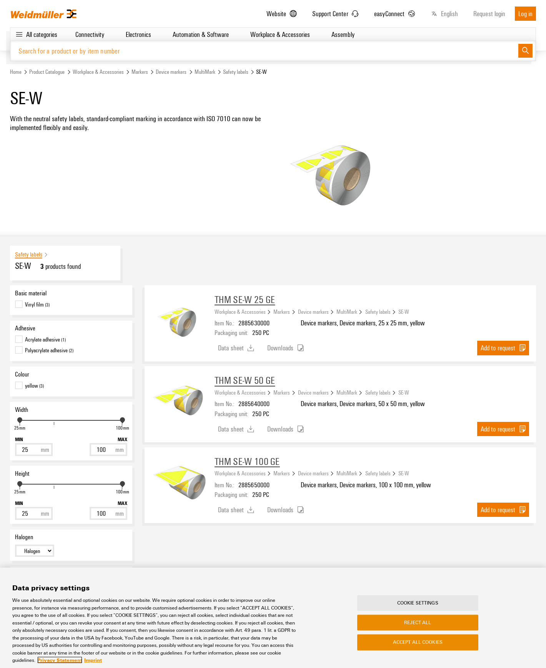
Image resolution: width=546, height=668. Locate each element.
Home (16, 71)
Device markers (171, 71)
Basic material (31, 293)
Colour (22, 374)
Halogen (24, 537)
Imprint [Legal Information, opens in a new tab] (93, 659)
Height (22, 473)
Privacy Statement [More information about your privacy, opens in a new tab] (59, 659)
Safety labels (235, 71)
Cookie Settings (417, 603)
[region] (273, 618)
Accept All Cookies (418, 642)
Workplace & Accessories (98, 71)
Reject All (417, 623)
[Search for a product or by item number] (264, 51)
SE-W (403, 311)
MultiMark (205, 71)
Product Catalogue (47, 71)
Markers (140, 71)
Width (21, 409)
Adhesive (25, 328)
